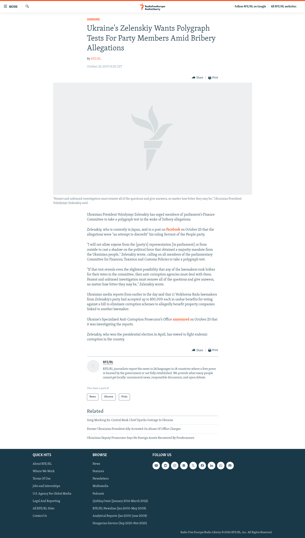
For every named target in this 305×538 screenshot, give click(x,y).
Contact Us (40, 516)
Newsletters (101, 478)
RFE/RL (96, 58)
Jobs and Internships (46, 486)
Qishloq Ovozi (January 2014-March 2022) (120, 501)
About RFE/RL (42, 463)
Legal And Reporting (46, 501)
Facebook (173, 230)
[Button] (197, 78)
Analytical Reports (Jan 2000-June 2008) (120, 516)
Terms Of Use (42, 478)
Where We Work (44, 471)
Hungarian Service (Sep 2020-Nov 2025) (120, 523)
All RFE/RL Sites (43, 508)
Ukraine (93, 19)
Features (98, 471)
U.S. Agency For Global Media (52, 493)
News (96, 463)
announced (181, 319)
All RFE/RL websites (283, 6)
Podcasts (98, 493)
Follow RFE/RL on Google (250, 6)
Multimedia (100, 486)
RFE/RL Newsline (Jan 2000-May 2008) (119, 508)
